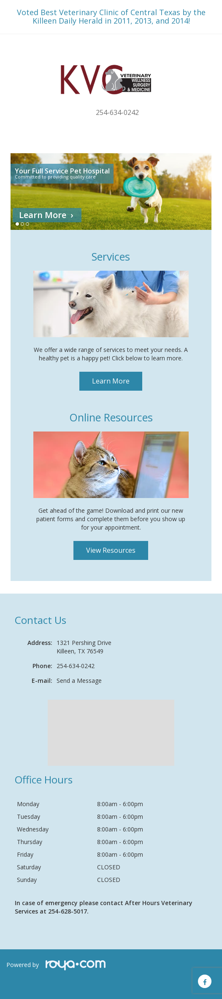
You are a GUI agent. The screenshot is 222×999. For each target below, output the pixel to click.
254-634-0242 (117, 112)
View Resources (110, 550)
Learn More (42, 215)
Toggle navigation (18, 50)
